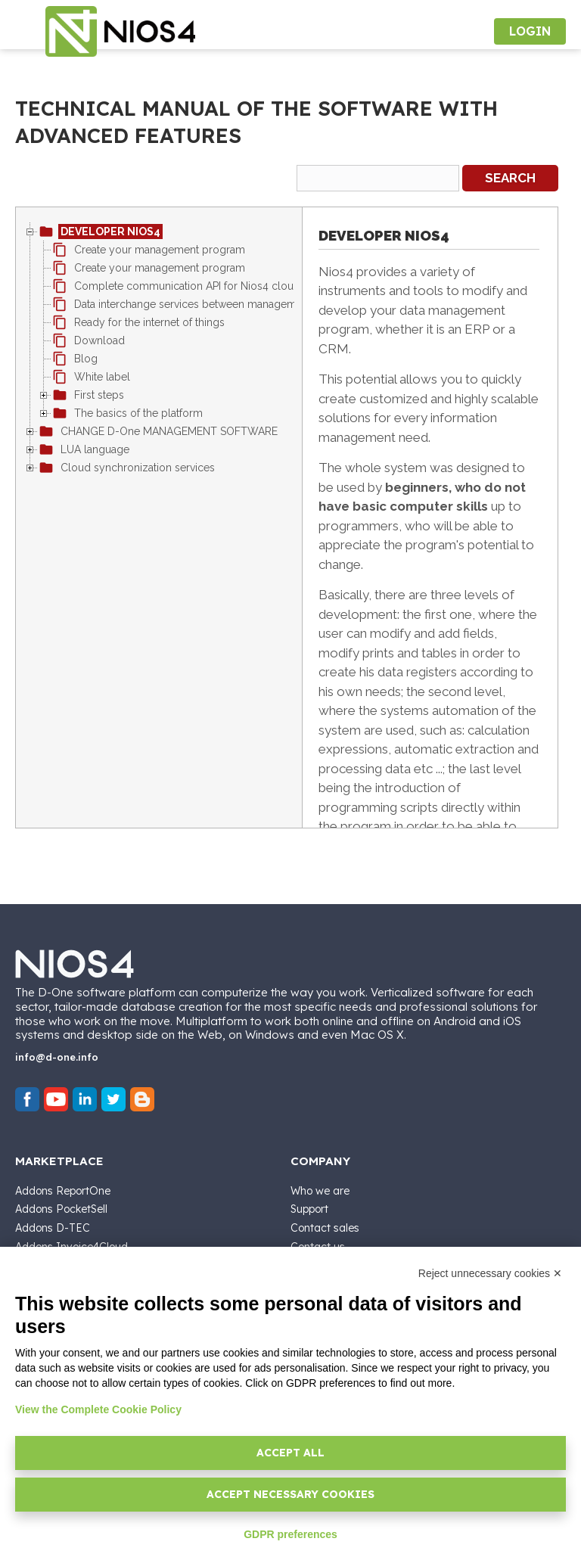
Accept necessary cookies (290, 1494)
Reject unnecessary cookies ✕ (490, 1273)
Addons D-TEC (52, 1228)
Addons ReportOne (62, 1191)
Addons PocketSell (61, 1209)
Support (309, 1209)
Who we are (320, 1191)
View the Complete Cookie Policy (98, 1409)
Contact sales (324, 1228)
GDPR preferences (290, 1534)
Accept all (290, 1452)
